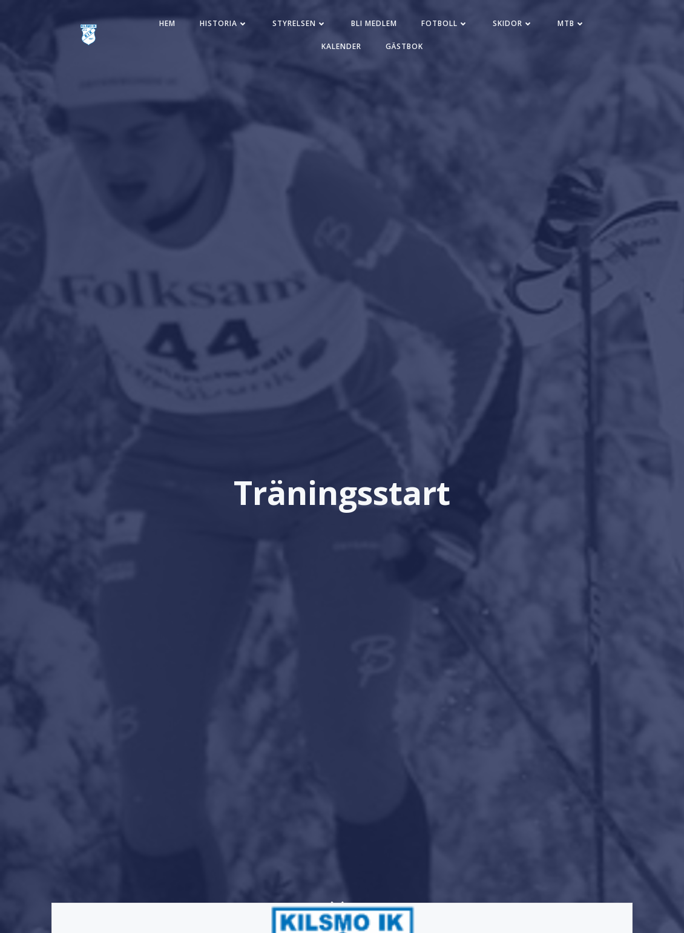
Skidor (513, 23)
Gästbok (404, 46)
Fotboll (445, 23)
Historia (224, 23)
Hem (167, 23)
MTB (571, 23)
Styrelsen (299, 23)
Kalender (341, 46)
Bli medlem (374, 23)
